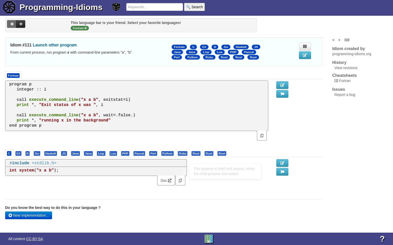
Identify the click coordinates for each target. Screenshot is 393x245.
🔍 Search (194, 7)
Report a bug (345, 95)
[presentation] (9, 153)
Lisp (206, 52)
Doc (166, 180)
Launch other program (55, 45)
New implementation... (29, 215)
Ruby (209, 57)
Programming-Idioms (61, 7)
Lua (219, 52)
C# (204, 47)
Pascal (249, 52)
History (339, 62)
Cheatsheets (344, 75)
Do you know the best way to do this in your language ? (53, 208)
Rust (224, 57)
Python (192, 57)
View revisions (346, 68)
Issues (338, 89)
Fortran (179, 47)
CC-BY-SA (34, 239)
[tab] (9, 153)
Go (226, 47)
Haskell (241, 47)
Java (177, 52)
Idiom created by (348, 48)
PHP (233, 52)
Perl (177, 57)
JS (256, 47)
